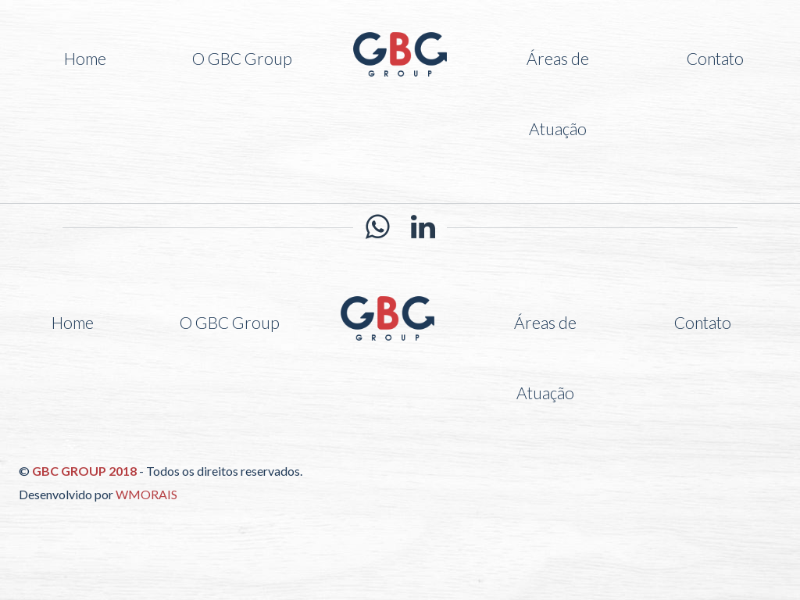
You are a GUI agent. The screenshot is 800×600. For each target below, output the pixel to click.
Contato (715, 58)
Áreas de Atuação (558, 93)
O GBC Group (242, 58)
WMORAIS (146, 494)
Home (85, 58)
